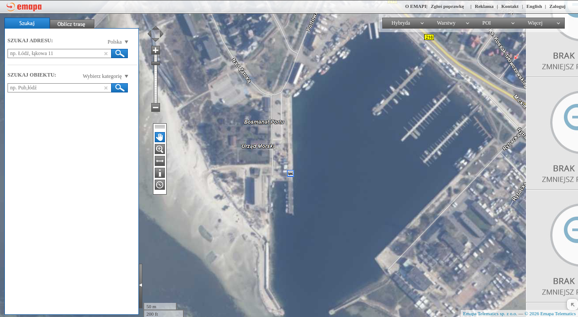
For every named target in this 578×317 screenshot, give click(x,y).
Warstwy (446, 23)
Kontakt (509, 6)
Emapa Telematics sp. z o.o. (490, 313)
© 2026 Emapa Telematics (550, 313)
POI (486, 23)
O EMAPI (415, 6)
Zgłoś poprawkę (447, 6)
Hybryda (401, 23)
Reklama (484, 6)
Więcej (535, 23)
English (534, 6)
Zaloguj (557, 6)
